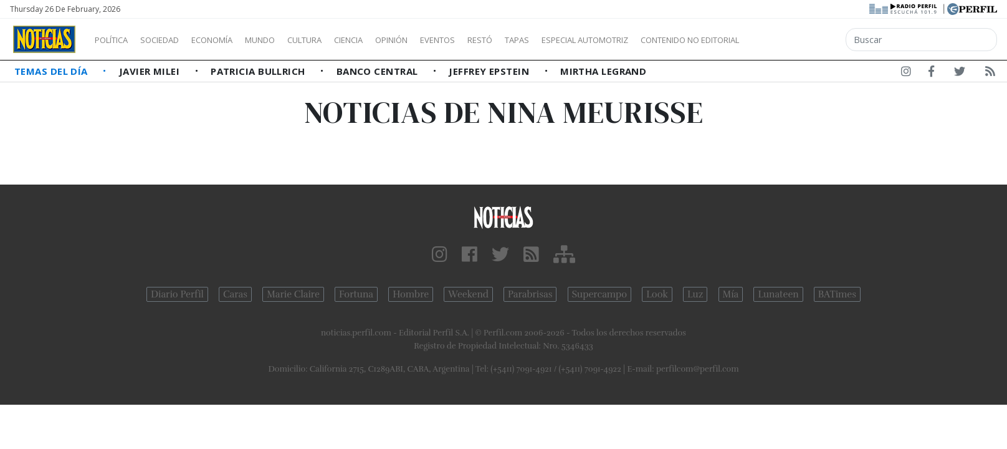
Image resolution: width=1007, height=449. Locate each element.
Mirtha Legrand (603, 71)
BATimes (837, 294)
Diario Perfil (177, 294)
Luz (695, 294)
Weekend (468, 294)
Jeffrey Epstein (490, 71)
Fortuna (356, 294)
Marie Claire (293, 294)
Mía (731, 294)
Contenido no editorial (796, 40)
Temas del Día (52, 71)
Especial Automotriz (668, 40)
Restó (545, 40)
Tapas (587, 40)
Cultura (340, 40)
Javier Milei (151, 71)
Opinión (442, 40)
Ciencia (391, 40)
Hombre (411, 294)
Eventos (496, 40)
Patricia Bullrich (259, 71)
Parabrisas (530, 294)
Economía (233, 40)
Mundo (288, 40)
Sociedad (173, 40)
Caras (235, 294)
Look (657, 294)
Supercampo (600, 294)
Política (116, 40)
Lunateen (778, 294)
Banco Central (378, 71)
